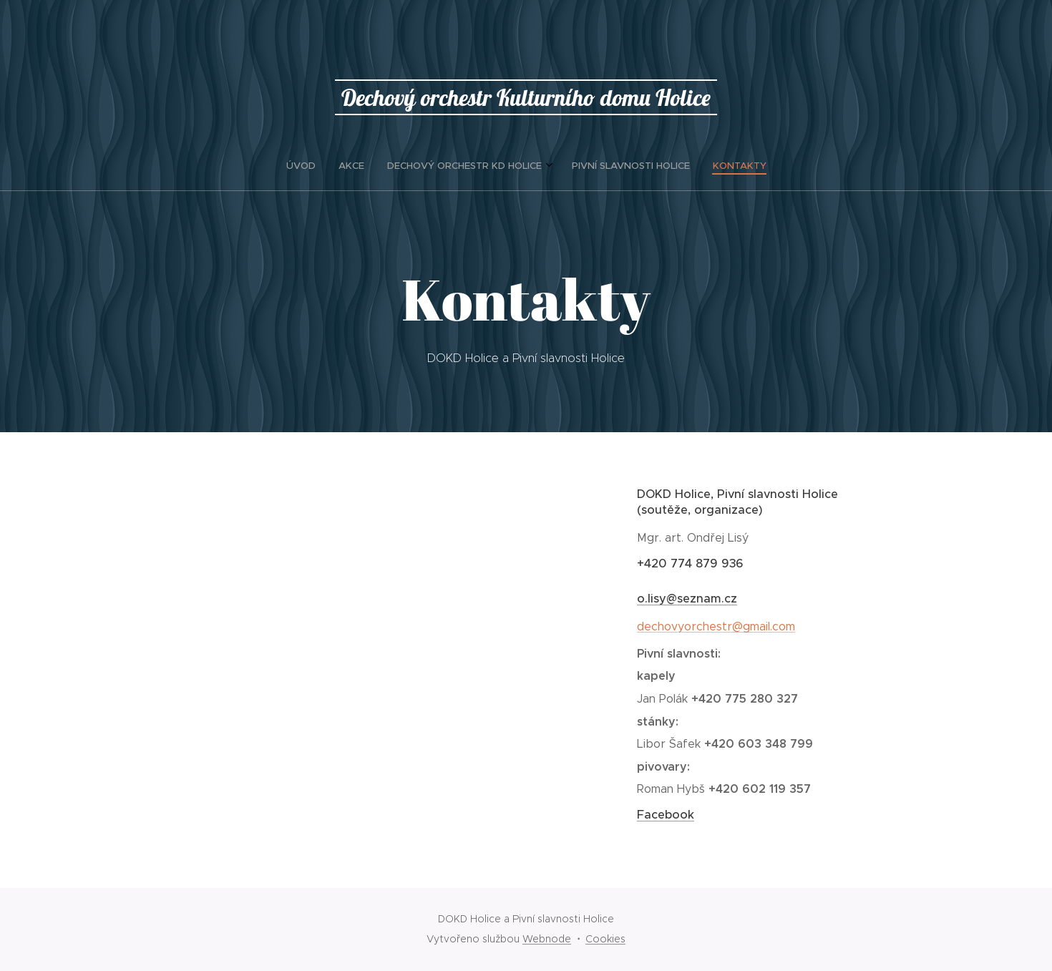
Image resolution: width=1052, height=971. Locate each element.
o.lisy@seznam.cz (687, 598)
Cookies (605, 938)
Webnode (546, 938)
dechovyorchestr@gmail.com (716, 626)
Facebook (665, 814)
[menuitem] (482, 166)
